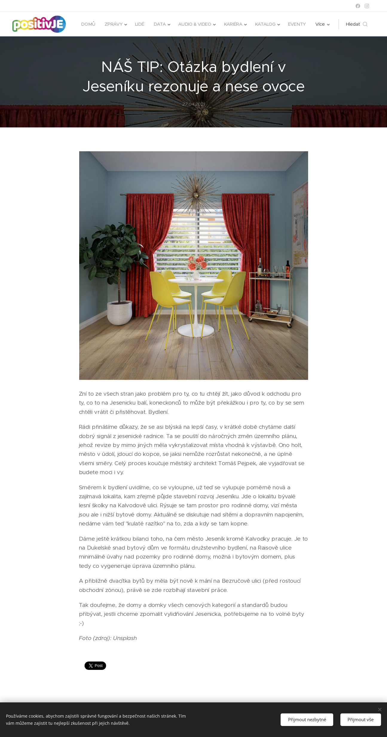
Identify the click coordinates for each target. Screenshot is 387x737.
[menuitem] (113, 24)
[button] (357, 24)
